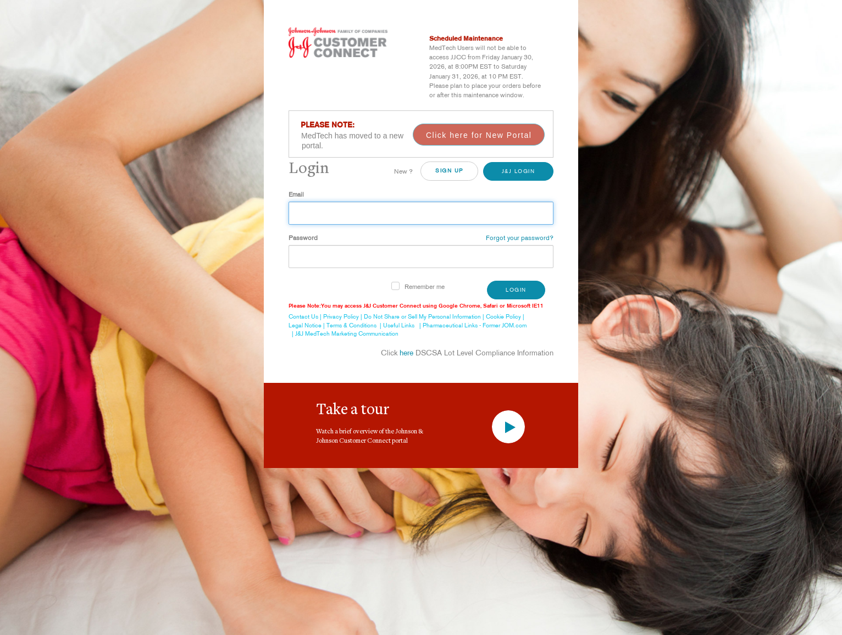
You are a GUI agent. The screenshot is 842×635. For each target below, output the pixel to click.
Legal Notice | (307, 325)
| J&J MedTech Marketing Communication (343, 333)
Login (516, 289)
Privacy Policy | (343, 316)
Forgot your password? (519, 237)
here (406, 353)
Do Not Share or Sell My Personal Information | (425, 316)
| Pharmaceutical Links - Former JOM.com (471, 325)
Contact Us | (306, 316)
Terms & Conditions (351, 325)
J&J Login (518, 171)
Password (303, 237)
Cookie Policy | (506, 316)
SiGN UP (449, 170)
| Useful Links (395, 325)
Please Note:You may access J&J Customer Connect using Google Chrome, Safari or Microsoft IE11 (416, 305)
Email (296, 194)
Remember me (425, 286)
